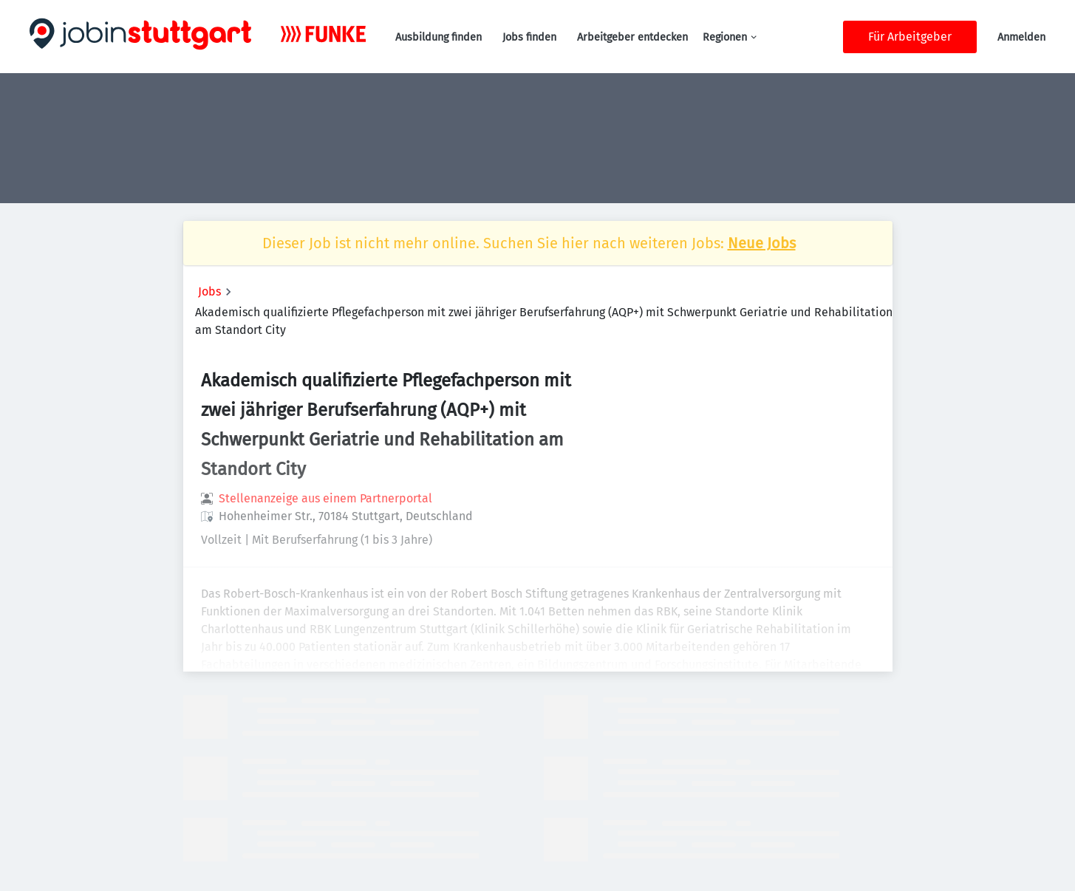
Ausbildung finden (438, 37)
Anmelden (1021, 37)
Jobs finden (529, 37)
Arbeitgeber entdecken (632, 37)
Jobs (209, 291)
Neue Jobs (762, 243)
